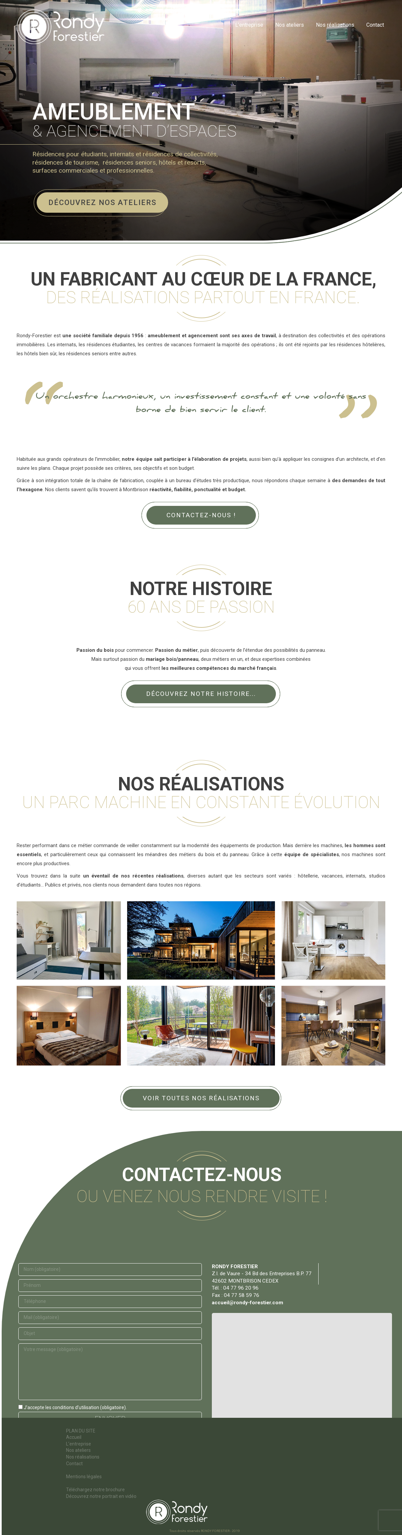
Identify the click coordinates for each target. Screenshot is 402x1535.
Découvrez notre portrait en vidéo (101, 1496)
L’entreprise (78, 1444)
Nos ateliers (78, 1450)
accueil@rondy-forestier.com (247, 1303)
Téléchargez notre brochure (95, 1489)
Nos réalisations (82, 1457)
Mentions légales (84, 1476)
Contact (74, 1463)
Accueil (73, 1437)
